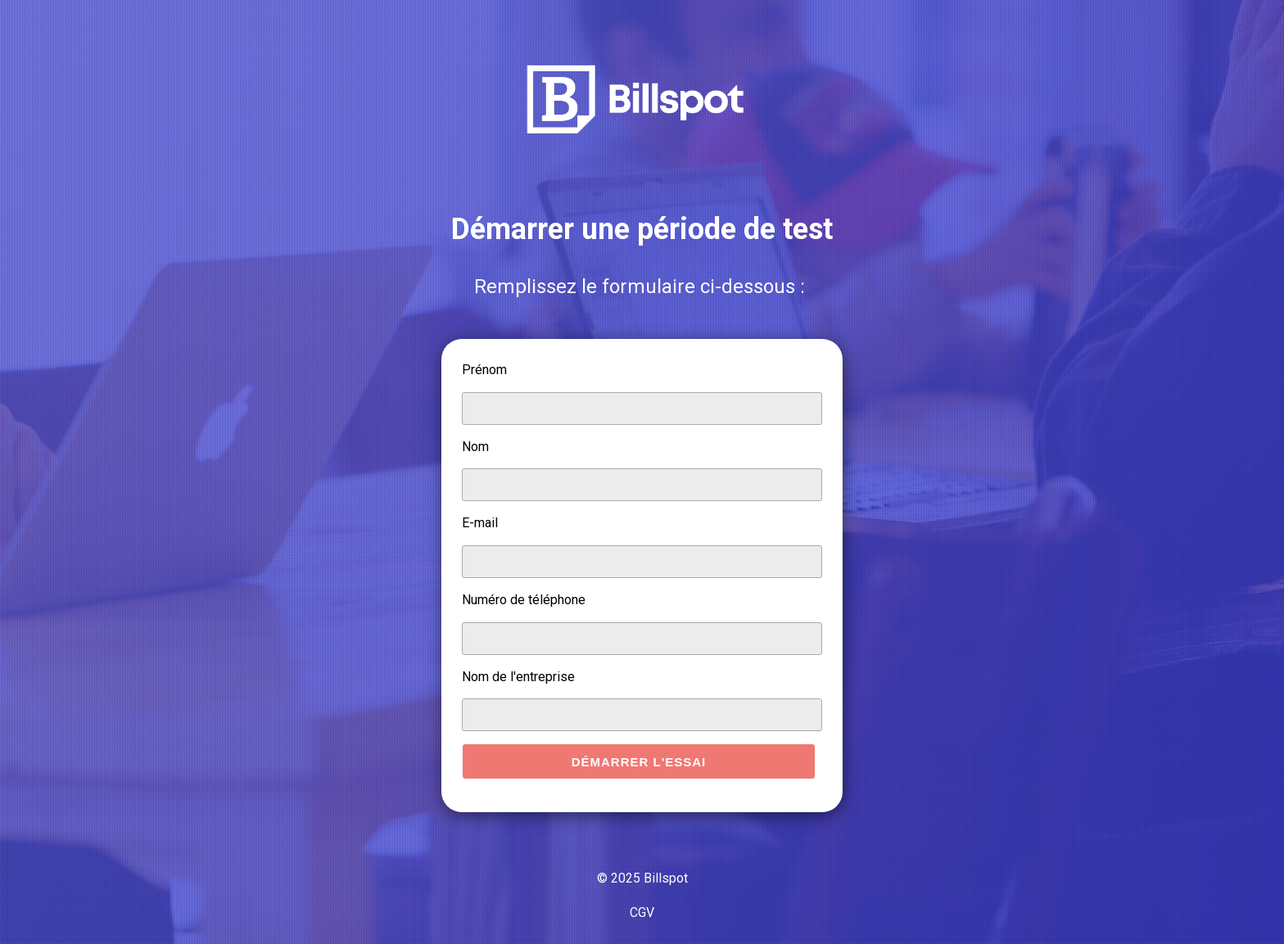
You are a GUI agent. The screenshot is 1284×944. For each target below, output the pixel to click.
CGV (642, 912)
